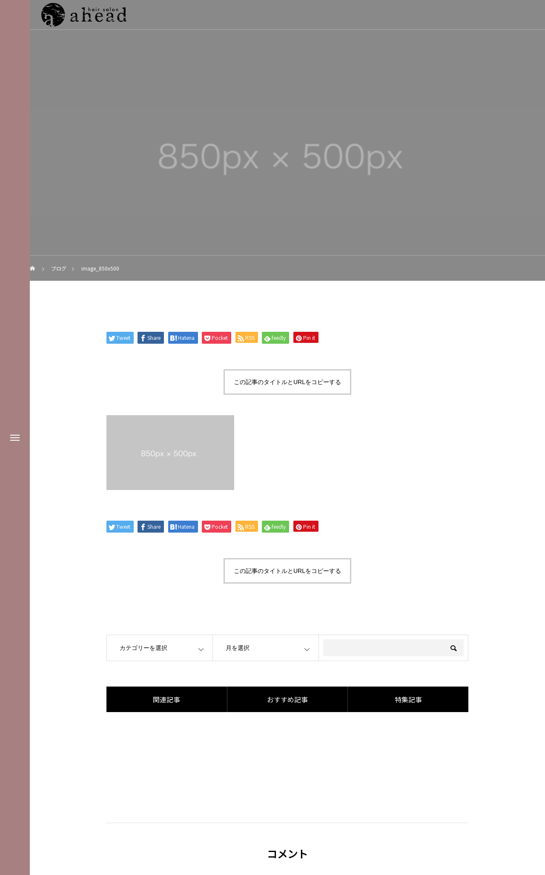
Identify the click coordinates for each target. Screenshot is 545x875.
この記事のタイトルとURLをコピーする (287, 382)
